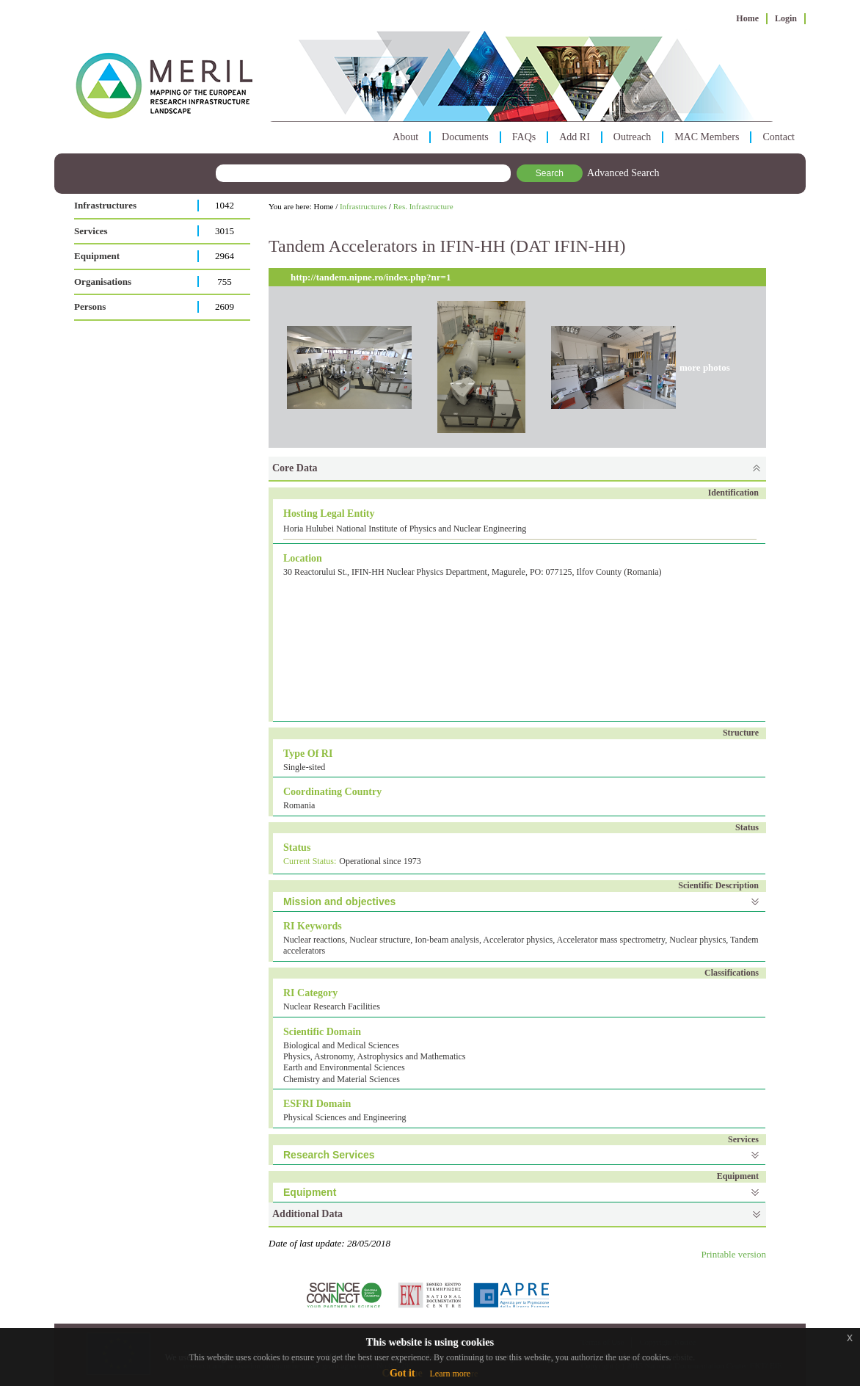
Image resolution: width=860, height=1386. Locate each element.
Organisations (102, 281)
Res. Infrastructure (423, 206)
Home (747, 18)
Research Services (329, 1155)
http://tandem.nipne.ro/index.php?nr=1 (371, 277)
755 (224, 281)
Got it (402, 1373)
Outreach (632, 136)
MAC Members (706, 136)
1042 (224, 205)
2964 (224, 255)
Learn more (449, 1373)
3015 (224, 230)
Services (90, 230)
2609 (224, 306)
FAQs (524, 136)
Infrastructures (105, 205)
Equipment (97, 255)
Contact (778, 136)
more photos (704, 367)
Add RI (574, 136)
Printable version (734, 1254)
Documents (465, 136)
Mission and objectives (339, 901)
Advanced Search (623, 172)
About (405, 136)
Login (786, 18)
